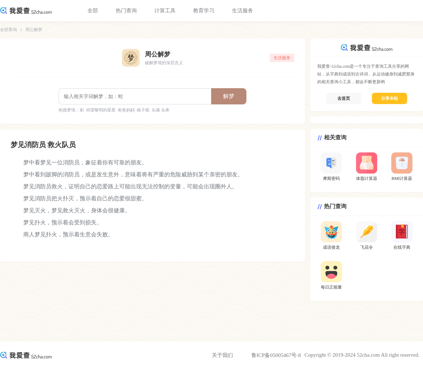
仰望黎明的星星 (101, 110)
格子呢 (143, 110)
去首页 (343, 98)
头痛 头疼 (161, 110)
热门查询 (126, 10)
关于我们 (222, 355)
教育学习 (203, 10)
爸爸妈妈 (126, 110)
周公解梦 (33, 29)
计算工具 (165, 10)
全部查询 (8, 29)
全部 (92, 10)
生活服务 (242, 10)
